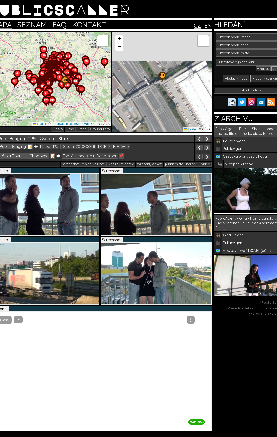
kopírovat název (121, 164)
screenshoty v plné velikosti (83, 164)
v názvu (263, 69)
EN (208, 25)
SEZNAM (32, 24)
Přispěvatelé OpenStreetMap (71, 124)
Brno (70, 129)
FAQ (59, 24)
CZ (197, 25)
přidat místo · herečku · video (187, 164)
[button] (81, 95)
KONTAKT (89, 24)
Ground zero (100, 129)
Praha (82, 129)
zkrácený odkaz (149, 164)
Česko (58, 129)
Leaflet (39, 124)
